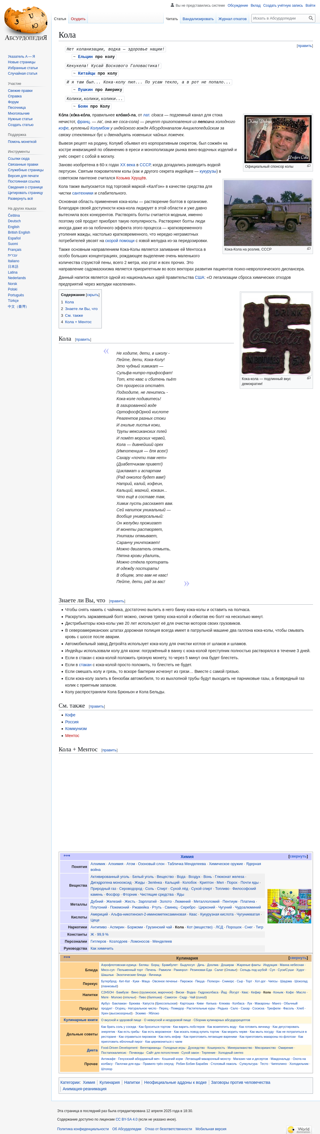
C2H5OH (107, 990)
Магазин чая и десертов (250, 1056)
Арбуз (105, 1001)
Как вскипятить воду (222, 1024)
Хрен (105, 1011)
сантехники (82, 190)
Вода (181, 874)
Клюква (224, 1001)
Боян (83, 104)
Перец (163, 1006)
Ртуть (157, 905)
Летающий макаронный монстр (208, 1056)
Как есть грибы (128, 1029)
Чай (192, 995)
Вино (135, 990)
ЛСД (219, 925)
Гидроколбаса (208, 990)
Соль (149, 886)
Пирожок (186, 979)
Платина (247, 899)
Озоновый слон (151, 862)
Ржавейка (140, 905)
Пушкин (85, 88)
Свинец (171, 905)
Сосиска (258, 1006)
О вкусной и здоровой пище (121, 1017)
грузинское (148, 990)
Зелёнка (155, 880)
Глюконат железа (229, 874)
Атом (130, 862)
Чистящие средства (157, 892)
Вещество (165, 874)
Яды (180, 892)
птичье (129, 995)
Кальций (172, 880)
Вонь (207, 874)
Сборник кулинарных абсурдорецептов (222, 1017)
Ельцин (85, 56)
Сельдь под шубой (253, 967)
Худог (300, 967)
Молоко (116, 995)
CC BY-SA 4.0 (126, 1117)
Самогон (171, 995)
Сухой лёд (179, 886)
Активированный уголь (110, 874)
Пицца (199, 979)
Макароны (262, 1001)
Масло (301, 990)
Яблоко (153, 1011)
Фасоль (288, 1006)
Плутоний (99, 905)
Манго (276, 1001)
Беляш (143, 962)
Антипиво (99, 925)
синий (201, 995)
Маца (146, 979)
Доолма (212, 962)
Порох (232, 880)
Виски (180, 990)
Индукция (270, 962)
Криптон (207, 880)
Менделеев (162, 939)
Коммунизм (76, 726)
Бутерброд (109, 979)
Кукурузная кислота (216, 912)
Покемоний (119, 905)
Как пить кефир (170, 1034)
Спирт (162, 886)
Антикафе (108, 1056)
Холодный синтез (230, 1050)
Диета (92, 1048)
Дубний (97, 899)
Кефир (256, 990)
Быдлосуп (187, 962)
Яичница (155, 972)
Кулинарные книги (81, 1018)
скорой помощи (119, 238)
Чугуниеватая (248, 912)
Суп (272, 967)
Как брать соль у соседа (118, 1024)
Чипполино (279, 1061)
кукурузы (208, 169)
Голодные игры (174, 1045)
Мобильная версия (210, 1127)
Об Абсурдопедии (126, 1127)
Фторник (130, 892)
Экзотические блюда (131, 972)
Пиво (142, 995)
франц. (84, 119)
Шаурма (286, 979)
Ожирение (285, 1045)
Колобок (190, 880)
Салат (218, 967)
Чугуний (225, 905)
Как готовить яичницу (254, 1024)
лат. (146, 112)
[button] (20, 199)
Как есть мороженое (157, 1029)
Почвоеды (136, 1050)
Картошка (187, 1001)
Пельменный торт (130, 967)
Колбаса (238, 1001)
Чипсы (273, 979)
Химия (187, 854)
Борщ (155, 962)
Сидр (183, 995)
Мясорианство (265, 1045)
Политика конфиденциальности (83, 1127)
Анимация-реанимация (84, 1086)
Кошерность (216, 1045)
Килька (211, 1001)
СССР (145, 162)
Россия (71, 719)
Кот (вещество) (200, 925)
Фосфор (113, 892)
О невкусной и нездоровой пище (167, 1017)
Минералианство (240, 1045)
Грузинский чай (159, 925)
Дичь (200, 962)
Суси (281, 967)
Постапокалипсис (114, 1050)
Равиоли (165, 967)
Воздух (194, 874)
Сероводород (130, 886)
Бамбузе (122, 990)
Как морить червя (234, 1029)
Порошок (234, 925)
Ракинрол (180, 967)
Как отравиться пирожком (137, 1034)
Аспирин (117, 925)
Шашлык (107, 972)
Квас (193, 912)
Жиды (139, 880)
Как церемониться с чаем (163, 1039)
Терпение (208, 1050)
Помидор (177, 1006)
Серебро (188, 905)
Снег (249, 925)
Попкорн (213, 979)
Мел (220, 880)
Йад (224, 990)
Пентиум (230, 899)
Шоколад (301, 979)
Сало (234, 1006)
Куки (136, 979)
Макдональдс (280, 1056)
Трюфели (274, 1006)
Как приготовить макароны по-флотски (267, 1034)
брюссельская (166, 1001)
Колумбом (99, 125)
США (199, 275)
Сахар (245, 1006)
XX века (127, 162)
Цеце (95, 918)
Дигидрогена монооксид (111, 880)
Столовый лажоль (224, 1061)
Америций (99, 912)
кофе (64, 125)
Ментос (72, 733)
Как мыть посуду (262, 1029)
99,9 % (103, 932)
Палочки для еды (127, 1061)
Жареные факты (249, 962)
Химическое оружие (226, 862)
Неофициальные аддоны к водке (175, 1080)
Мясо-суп (108, 967)
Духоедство (196, 1045)
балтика (154, 995)
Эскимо (140, 1011)
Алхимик (98, 862)
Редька (223, 1006)
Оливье (230, 967)
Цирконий (207, 905)
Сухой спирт (201, 886)
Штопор (106, 1066)
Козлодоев (118, 939)
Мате (105, 995)
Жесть (130, 899)
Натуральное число (142, 1006)
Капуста (148, 1001)
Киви (200, 1001)
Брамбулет (170, 962)
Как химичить (102, 946)
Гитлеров (98, 939)
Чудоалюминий (248, 905)
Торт (249, 979)
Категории (70, 1080)
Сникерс (228, 979)
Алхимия (115, 862)
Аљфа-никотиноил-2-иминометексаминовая (148, 912)
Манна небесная (292, 962)
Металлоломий (207, 899)
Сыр (240, 979)
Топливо (222, 886)
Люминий (182, 899)
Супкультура (248, 1061)
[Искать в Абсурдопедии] (283, 18)
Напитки (132, 1080)
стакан (85, 662)
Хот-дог (260, 979)
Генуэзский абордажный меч (138, 1056)
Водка (191, 990)
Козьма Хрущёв (131, 175)
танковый (109, 984)
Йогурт (234, 990)
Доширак (227, 962)
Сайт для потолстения (162, 1050)
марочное (165, 990)
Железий (114, 899)
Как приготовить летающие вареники (210, 1034)
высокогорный (121, 1011)
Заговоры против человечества (240, 1080)
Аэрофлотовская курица (119, 962)
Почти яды (250, 880)
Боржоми (135, 925)
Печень (151, 967)
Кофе (70, 712)
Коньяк (278, 990)
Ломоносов (139, 939)
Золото (166, 899)
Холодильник (298, 1061)
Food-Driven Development (119, 1045)
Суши (290, 967)
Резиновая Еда (201, 967)
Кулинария (109, 1080)
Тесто (264, 1061)
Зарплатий (148, 899)
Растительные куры (201, 1006)
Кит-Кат (124, 979)
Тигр (259, 925)
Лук (249, 1001)
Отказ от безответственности (168, 1127)
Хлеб (300, 1006)
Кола (179, 925)
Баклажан (119, 1001)
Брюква (134, 1001)
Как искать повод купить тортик (196, 1029)
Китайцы (86, 72)
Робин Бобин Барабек (192, 1061)
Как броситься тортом (154, 1024)
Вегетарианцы (150, 1045)
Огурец (120, 1006)
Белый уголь (143, 874)
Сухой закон (190, 1050)
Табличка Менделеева (186, 862)
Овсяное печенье (164, 979)
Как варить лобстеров (189, 1024)
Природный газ (103, 886)
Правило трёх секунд (158, 1061)
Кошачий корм (172, 1056)
